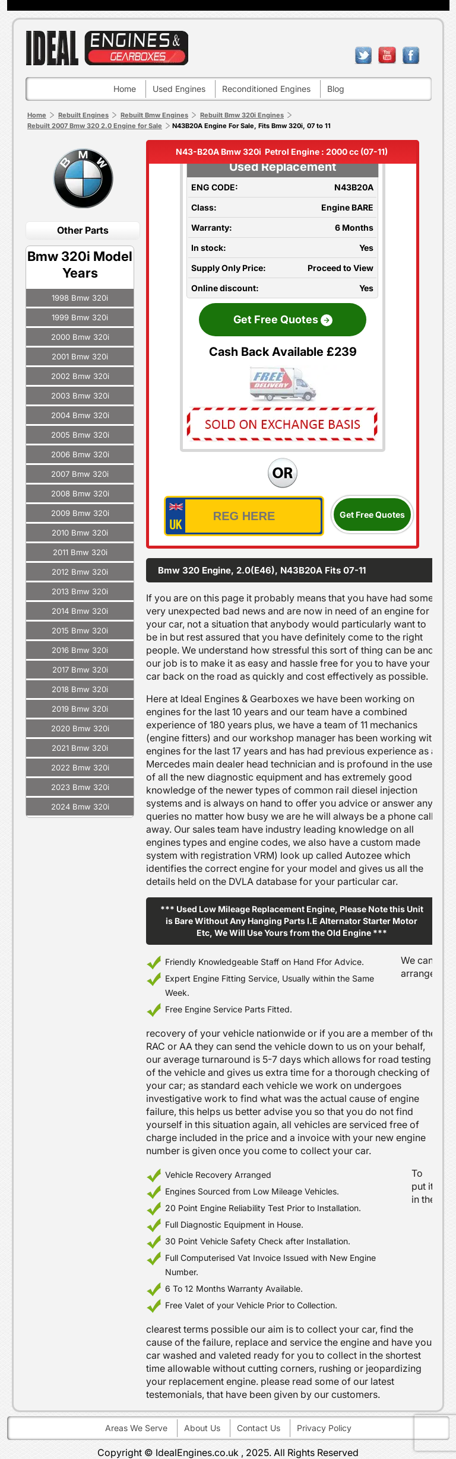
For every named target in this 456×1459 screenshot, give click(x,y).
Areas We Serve (136, 1428)
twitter (363, 55)
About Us (202, 1428)
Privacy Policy (324, 1428)
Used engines (179, 89)
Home (124, 89)
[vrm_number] (244, 516)
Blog (335, 89)
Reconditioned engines (266, 89)
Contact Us (258, 1428)
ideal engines (107, 47)
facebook (411, 55)
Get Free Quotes (372, 514)
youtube (387, 55)
